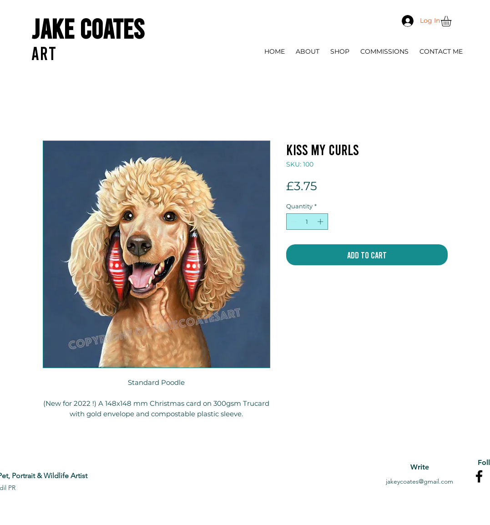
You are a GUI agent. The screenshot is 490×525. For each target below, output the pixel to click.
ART (44, 53)
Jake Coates (87, 27)
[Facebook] (479, 476)
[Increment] (321, 221)
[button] (452, 21)
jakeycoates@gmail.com (419, 481)
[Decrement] (293, 221)
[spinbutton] (307, 221)
